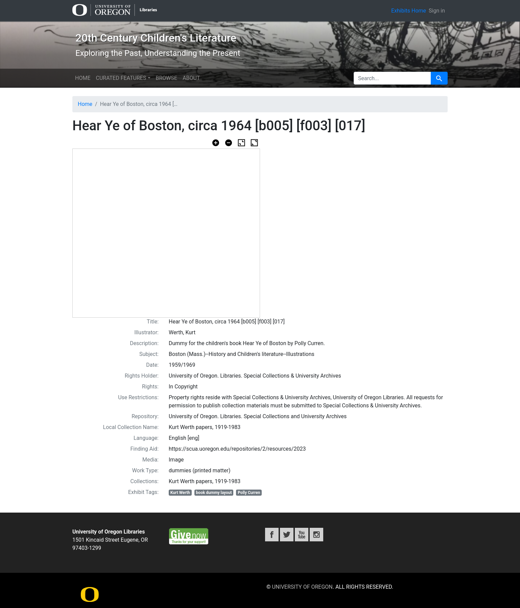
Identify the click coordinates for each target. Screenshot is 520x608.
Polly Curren (249, 492)
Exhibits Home (408, 10)
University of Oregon (302, 587)
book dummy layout (214, 492)
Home (82, 78)
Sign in (437, 10)
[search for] (392, 78)
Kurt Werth (180, 492)
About (191, 78)
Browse (167, 78)
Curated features (121, 78)
